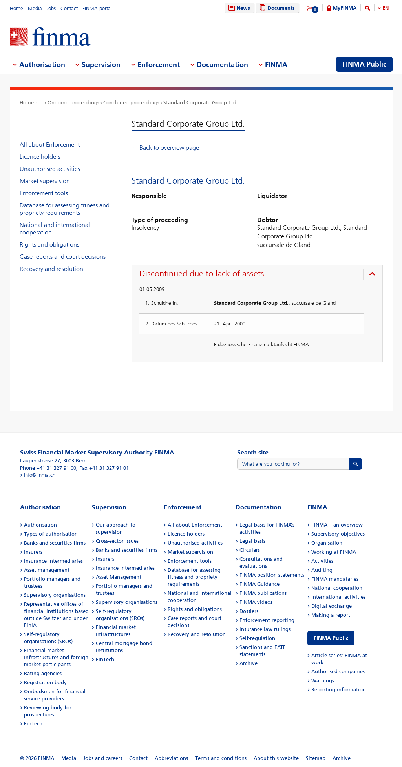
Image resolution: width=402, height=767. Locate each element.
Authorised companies (338, 671)
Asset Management (118, 577)
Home (16, 8)
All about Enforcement (50, 144)
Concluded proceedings (131, 102)
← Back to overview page (165, 147)
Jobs (51, 8)
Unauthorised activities (50, 169)
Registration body (45, 682)
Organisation (326, 543)
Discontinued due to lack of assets (201, 274)
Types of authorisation (51, 534)
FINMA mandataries (334, 579)
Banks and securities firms (55, 543)
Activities (322, 561)
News (238, 8)
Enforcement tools (44, 193)
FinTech (33, 724)
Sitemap (315, 758)
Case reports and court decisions (63, 256)
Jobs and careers (102, 758)
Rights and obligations (49, 244)
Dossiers (248, 611)
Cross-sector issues (117, 541)
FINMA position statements (271, 575)
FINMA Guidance (259, 584)
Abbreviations (171, 758)
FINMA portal (97, 8)
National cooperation (336, 588)
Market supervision (45, 181)
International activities (338, 597)
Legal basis (252, 541)
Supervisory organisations (55, 595)
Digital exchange (331, 606)
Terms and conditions (221, 758)
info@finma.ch (39, 475)
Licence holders (40, 156)
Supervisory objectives (338, 534)
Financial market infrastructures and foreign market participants (56, 657)
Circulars (249, 550)
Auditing (322, 570)
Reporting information (338, 689)
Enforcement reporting (266, 620)
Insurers (33, 552)
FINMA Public (331, 638)
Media (35, 8)
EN (385, 8)
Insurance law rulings (265, 629)
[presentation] (258, 275)
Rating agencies (43, 673)
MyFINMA (344, 8)
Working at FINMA (333, 552)
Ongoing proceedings (73, 102)
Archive (248, 663)
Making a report (330, 615)
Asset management (46, 570)
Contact (69, 8)
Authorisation (40, 525)
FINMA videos (255, 602)
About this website (276, 758)
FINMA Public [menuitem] (364, 64)
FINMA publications (263, 593)
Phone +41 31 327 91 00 (48, 468)
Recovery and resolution (51, 269)
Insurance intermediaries (53, 561)
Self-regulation (257, 638)
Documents (276, 8)
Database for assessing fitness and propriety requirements (65, 209)
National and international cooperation (55, 228)
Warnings (322, 680)
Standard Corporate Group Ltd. (200, 102)
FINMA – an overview (337, 525)
